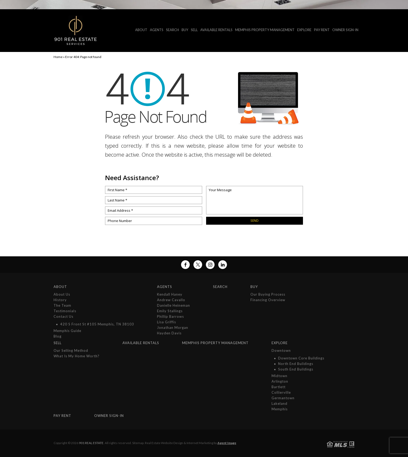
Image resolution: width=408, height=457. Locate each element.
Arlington (280, 381)
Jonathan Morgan (172, 327)
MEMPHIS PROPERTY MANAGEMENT (265, 30)
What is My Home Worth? (76, 356)
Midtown (279, 376)
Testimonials (65, 311)
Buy (185, 30)
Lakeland (279, 403)
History (60, 300)
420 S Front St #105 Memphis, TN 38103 (97, 324)
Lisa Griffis (166, 322)
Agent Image (226, 443)
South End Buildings (295, 369)
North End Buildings (295, 364)
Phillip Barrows (170, 316)
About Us (62, 294)
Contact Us (63, 316)
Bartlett (279, 387)
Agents (156, 30)
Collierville (281, 392)
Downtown (281, 350)
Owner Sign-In (345, 30)
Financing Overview (267, 300)
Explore (304, 30)
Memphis (280, 409)
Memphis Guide (67, 331)
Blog (57, 336)
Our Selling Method (71, 350)
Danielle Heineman (173, 305)
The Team (62, 305)
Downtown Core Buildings (301, 358)
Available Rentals (216, 30)
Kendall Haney (169, 294)
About (141, 30)
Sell (194, 30)
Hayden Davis (169, 333)
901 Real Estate (91, 443)
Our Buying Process (267, 294)
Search (172, 30)
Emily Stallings (170, 311)
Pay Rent (322, 30)
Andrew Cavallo (171, 300)
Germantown (283, 398)
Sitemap (138, 443)
